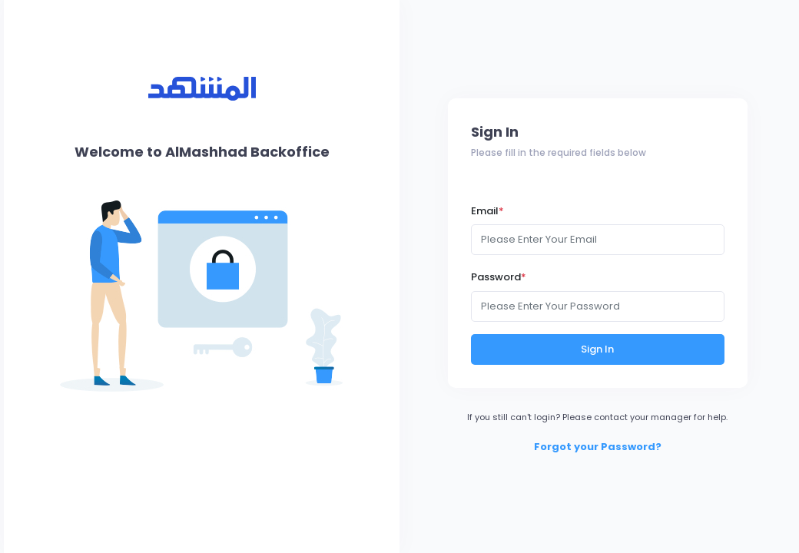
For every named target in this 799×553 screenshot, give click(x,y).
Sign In (597, 349)
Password (498, 277)
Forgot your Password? (597, 446)
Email (487, 211)
